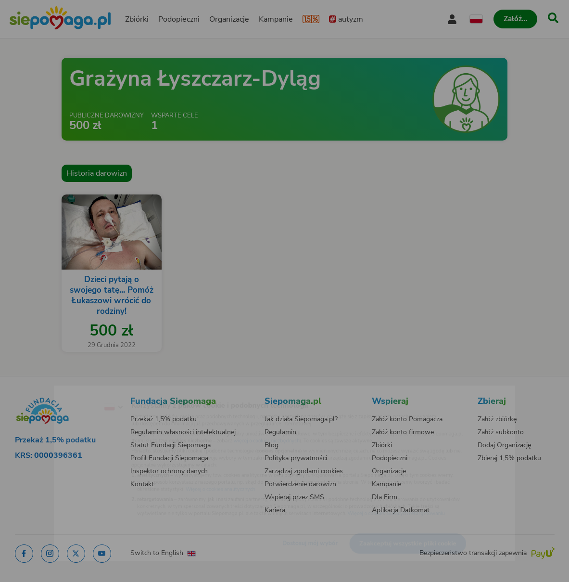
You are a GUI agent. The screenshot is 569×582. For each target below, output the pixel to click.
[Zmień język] (73, 392)
